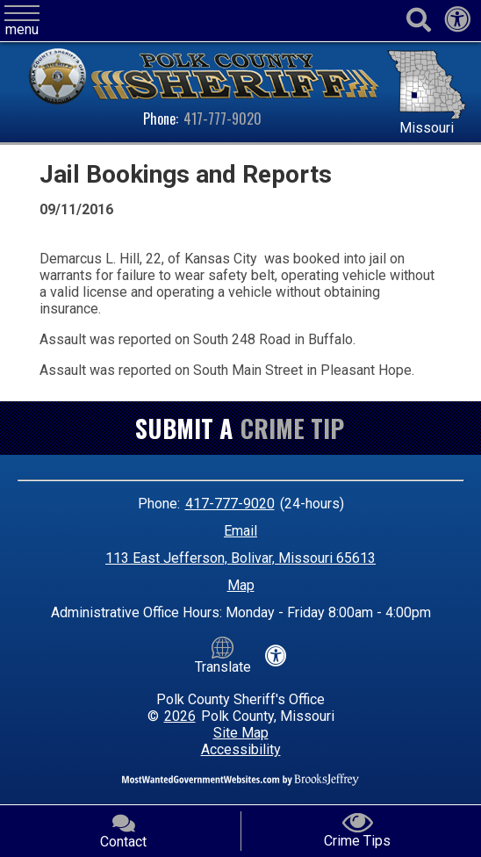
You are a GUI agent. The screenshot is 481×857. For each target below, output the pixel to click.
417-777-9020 (222, 118)
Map (241, 585)
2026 (180, 716)
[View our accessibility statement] (457, 24)
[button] (21, 21)
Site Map (241, 732)
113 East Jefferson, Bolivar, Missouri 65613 (240, 558)
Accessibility (241, 749)
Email (240, 530)
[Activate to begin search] (418, 20)
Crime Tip (292, 428)
